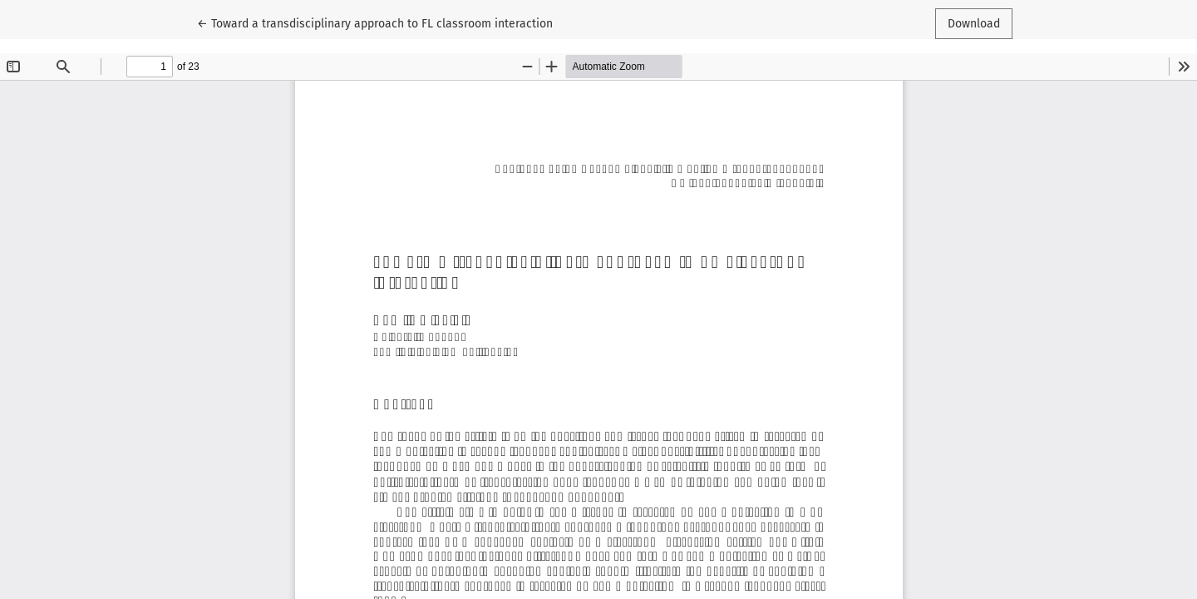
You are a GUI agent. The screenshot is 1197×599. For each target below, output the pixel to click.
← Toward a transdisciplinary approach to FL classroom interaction (375, 22)
